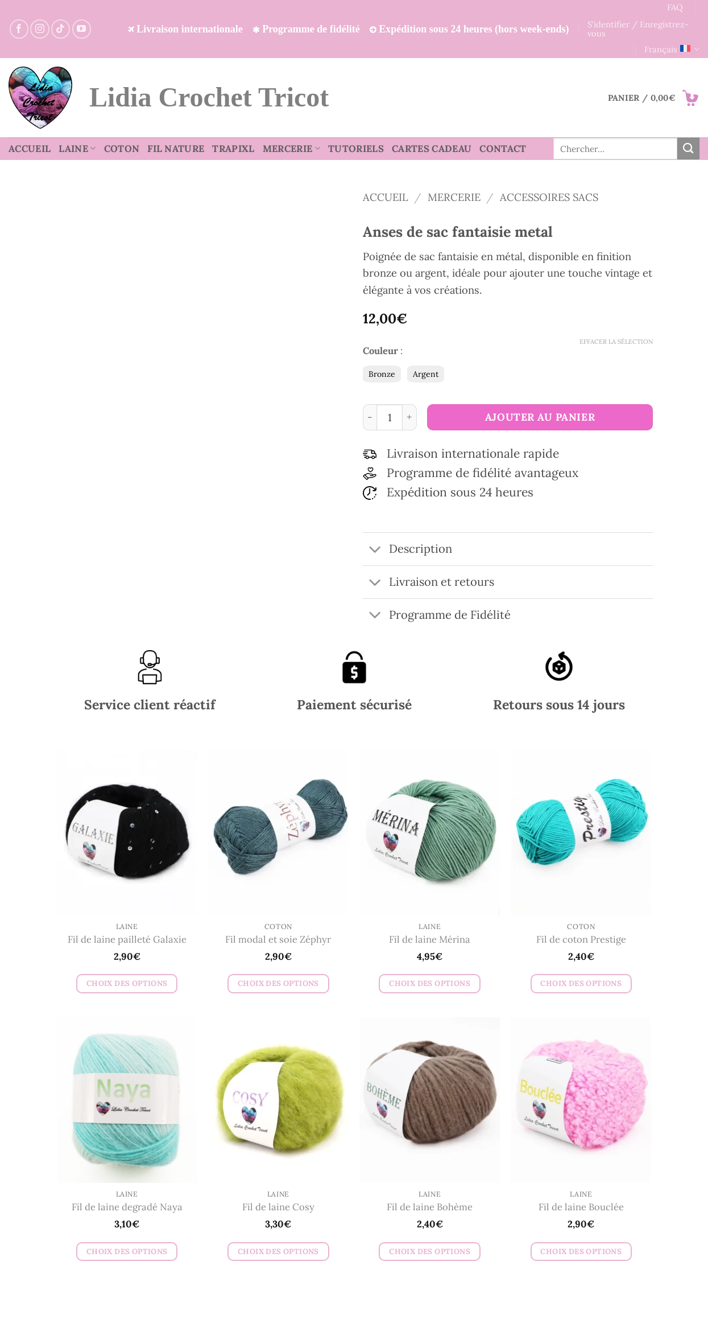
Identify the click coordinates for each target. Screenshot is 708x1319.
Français (671, 49)
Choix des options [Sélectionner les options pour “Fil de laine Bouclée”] (581, 1251)
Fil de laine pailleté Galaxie (127, 940)
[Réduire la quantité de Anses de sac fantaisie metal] (370, 417)
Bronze (382, 374)
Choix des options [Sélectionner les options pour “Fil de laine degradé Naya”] (127, 1251)
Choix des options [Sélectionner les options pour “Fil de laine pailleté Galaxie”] (127, 983)
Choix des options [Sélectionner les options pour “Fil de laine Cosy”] (278, 1251)
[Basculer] (375, 550)
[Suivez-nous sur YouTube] (81, 28)
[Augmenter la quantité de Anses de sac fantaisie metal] (410, 417)
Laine (77, 148)
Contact (502, 148)
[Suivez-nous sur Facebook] (19, 28)
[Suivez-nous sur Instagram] (39, 28)
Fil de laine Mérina (429, 940)
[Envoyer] (688, 148)
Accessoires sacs (549, 197)
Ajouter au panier (540, 417)
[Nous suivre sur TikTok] (60, 28)
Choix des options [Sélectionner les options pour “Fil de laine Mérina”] (429, 983)
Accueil (30, 148)
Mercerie (291, 148)
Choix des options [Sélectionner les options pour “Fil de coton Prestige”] (581, 983)
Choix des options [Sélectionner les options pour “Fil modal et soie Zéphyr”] (278, 983)
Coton (122, 148)
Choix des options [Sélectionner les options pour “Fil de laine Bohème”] (429, 1251)
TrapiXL (233, 148)
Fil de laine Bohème (430, 1207)
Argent (425, 374)
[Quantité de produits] (389, 417)
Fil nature (175, 148)
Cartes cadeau (431, 148)
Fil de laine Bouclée (581, 1207)
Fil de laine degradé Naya (127, 1207)
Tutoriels (356, 148)
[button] (653, 98)
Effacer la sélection (616, 342)
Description (408, 550)
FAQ (675, 7)
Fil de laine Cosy (278, 1207)
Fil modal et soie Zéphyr (278, 940)
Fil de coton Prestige (581, 940)
